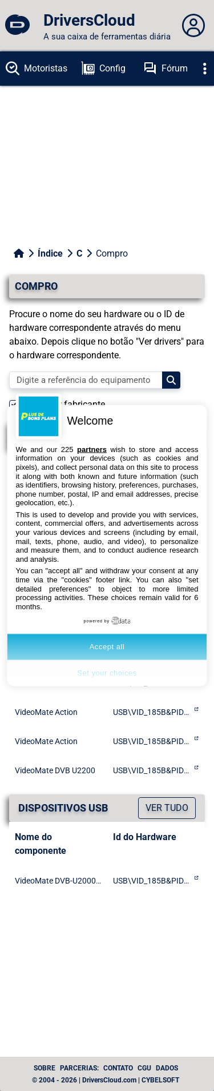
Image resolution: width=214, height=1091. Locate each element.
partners (92, 449)
